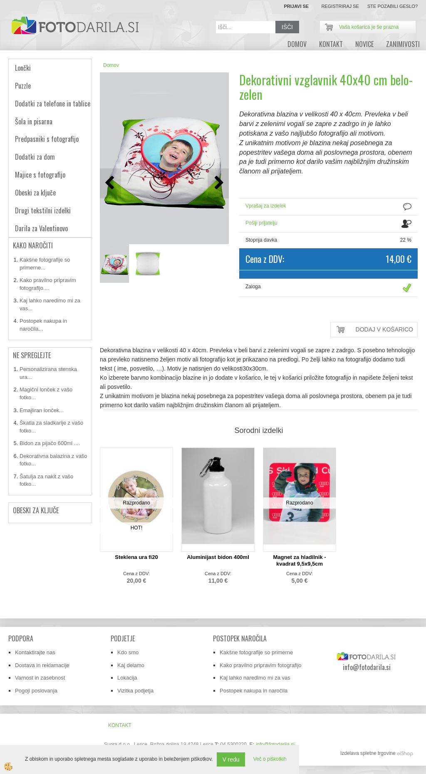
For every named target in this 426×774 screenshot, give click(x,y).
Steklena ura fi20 (136, 557)
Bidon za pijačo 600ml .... (50, 443)
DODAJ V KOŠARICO (384, 329)
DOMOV (297, 44)
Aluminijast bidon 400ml (218, 557)
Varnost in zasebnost (40, 678)
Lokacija (127, 678)
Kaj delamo (130, 665)
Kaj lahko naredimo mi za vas (255, 678)
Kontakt (331, 44)
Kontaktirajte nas (35, 652)
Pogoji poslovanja (36, 690)
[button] (218, 183)
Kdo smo (128, 652)
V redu (230, 759)
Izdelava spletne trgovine (368, 753)
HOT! (137, 528)
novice (364, 44)
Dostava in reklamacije (42, 665)
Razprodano (136, 503)
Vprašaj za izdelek (265, 206)
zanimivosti (403, 44)
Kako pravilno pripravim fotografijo (261, 665)
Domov (111, 65)
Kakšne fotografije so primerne (256, 652)
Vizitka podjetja (135, 690)
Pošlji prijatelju (261, 223)
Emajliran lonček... (42, 410)
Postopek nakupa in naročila (253, 690)
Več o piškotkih (270, 759)
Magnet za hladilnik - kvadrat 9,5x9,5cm (299, 560)
